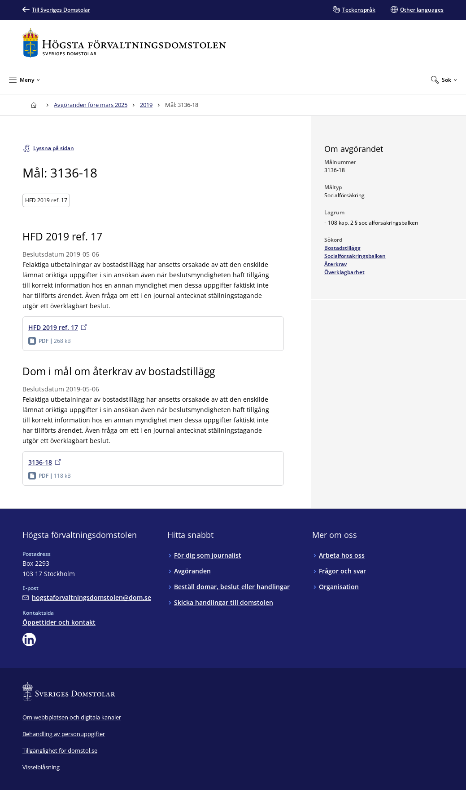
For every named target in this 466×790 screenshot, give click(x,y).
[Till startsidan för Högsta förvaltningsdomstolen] (124, 43)
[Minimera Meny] (24, 79)
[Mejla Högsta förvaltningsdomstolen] (86, 597)
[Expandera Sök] (444, 79)
